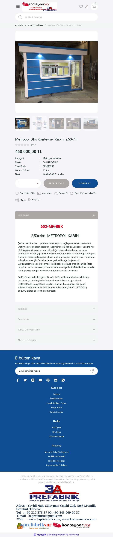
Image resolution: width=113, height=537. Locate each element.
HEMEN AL (85, 183)
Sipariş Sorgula (56, 412)
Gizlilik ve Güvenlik (56, 456)
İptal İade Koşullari (56, 461)
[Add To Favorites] (25, 193)
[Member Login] (86, 6)
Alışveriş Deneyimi (27, 340)
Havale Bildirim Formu (56, 403)
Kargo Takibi (56, 407)
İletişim (56, 394)
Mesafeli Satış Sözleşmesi (56, 452)
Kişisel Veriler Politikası (56, 465)
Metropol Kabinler (52, 158)
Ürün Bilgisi (23, 215)
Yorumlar (22, 308)
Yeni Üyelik (56, 427)
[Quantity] (28, 183)
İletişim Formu (56, 398)
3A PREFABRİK (50, 162)
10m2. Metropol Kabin (29, 329)
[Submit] (92, 371)
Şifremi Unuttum (56, 436)
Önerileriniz (23, 319)
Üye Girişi (56, 432)
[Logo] (39, 6)
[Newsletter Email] (56, 371)
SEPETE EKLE (56, 183)
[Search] (56, 17)
